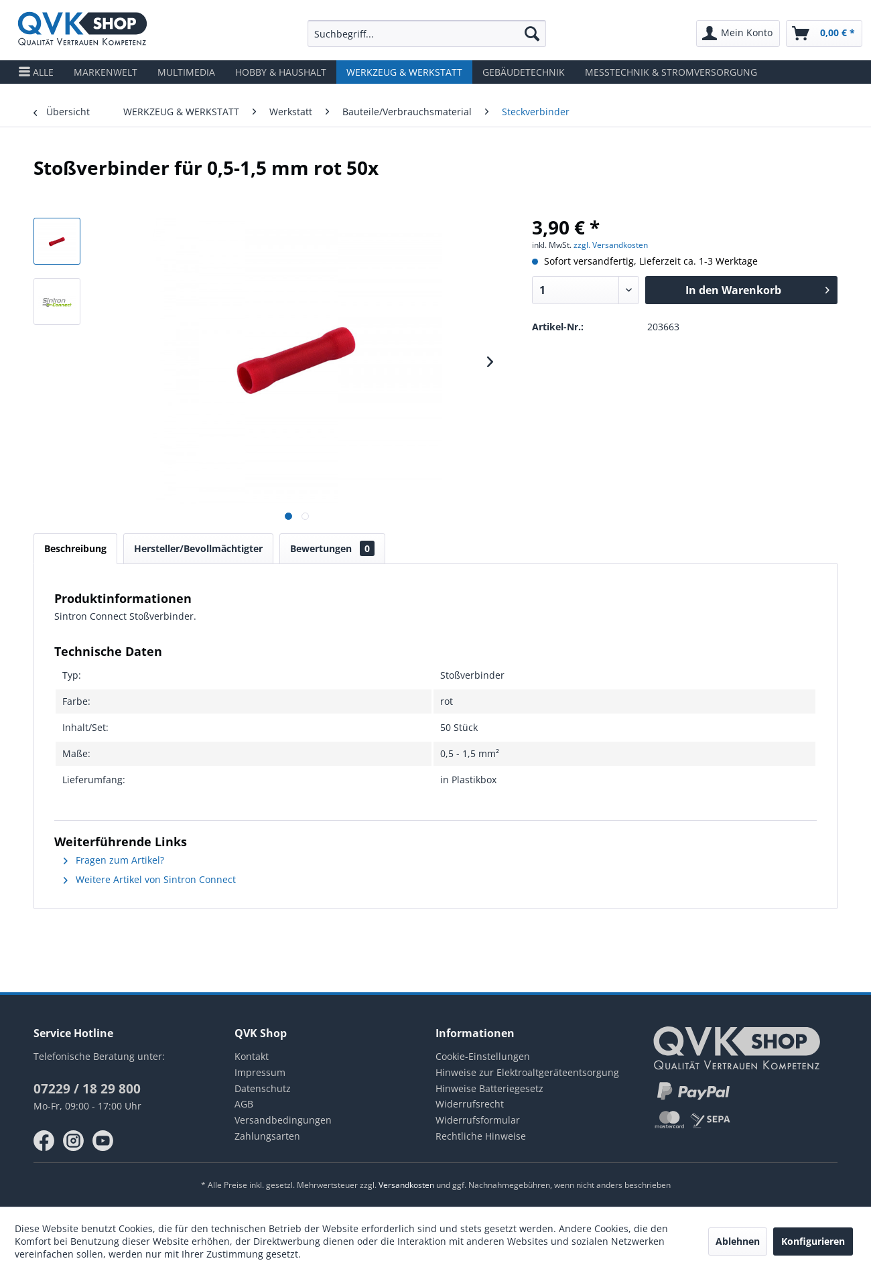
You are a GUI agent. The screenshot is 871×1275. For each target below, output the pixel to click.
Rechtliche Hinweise (481, 1136)
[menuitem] (427, 33)
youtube (103, 1141)
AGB (243, 1103)
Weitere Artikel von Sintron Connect (150, 879)
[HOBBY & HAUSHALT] (280, 72)
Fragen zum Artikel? (114, 860)
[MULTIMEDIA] (186, 72)
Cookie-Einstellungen (483, 1056)
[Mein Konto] (738, 33)
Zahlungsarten (267, 1136)
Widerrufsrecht (470, 1103)
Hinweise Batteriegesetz (489, 1088)
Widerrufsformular (478, 1120)
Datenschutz (262, 1088)
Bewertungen (332, 548)
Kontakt (251, 1056)
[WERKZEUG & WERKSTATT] (404, 72)
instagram (73, 1141)
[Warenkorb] (824, 33)
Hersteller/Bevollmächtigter (198, 548)
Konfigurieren (813, 1241)
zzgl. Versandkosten (611, 245)
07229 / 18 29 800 (87, 1088)
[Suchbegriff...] (427, 33)
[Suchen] (532, 33)
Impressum (259, 1072)
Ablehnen (738, 1241)
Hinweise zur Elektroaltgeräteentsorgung (527, 1072)
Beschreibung (75, 548)
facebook (44, 1141)
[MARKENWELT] (105, 72)
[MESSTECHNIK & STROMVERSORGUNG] (671, 72)
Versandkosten (406, 1185)
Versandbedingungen (283, 1120)
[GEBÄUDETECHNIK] (523, 72)
